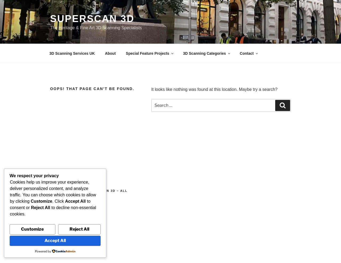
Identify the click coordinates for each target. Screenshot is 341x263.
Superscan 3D (92, 18)
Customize (32, 229)
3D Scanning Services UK (72, 53)
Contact (249, 53)
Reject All (79, 229)
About (110, 53)
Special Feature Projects (150, 53)
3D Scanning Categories (207, 53)
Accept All (55, 240)
